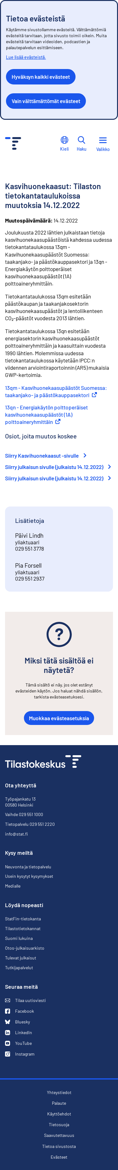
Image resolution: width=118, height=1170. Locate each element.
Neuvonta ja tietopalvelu (28, 866)
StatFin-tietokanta (23, 919)
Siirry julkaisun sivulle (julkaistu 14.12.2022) (58, 467)
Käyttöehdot (59, 1114)
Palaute (59, 1103)
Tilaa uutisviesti (25, 1000)
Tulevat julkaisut (20, 957)
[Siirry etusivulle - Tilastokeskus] (13, 144)
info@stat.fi (16, 834)
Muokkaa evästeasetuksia (59, 718)
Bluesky (17, 1022)
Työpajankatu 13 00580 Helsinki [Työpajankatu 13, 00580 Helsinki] (20, 801)
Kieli (64, 144)
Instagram (20, 1054)
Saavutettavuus (59, 1135)
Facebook (19, 1011)
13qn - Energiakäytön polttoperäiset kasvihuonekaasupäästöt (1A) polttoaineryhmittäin (46, 414)
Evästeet (59, 1157)
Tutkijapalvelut (19, 967)
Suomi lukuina (19, 938)
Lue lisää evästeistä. (26, 57)
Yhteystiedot (59, 1092)
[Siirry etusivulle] (43, 762)
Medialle (12, 886)
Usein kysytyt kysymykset (29, 876)
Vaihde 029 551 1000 (24, 814)
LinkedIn (18, 1032)
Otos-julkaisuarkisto (24, 948)
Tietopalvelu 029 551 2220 (30, 824)
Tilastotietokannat (23, 928)
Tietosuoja (59, 1124)
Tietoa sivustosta (59, 1146)
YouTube (18, 1043)
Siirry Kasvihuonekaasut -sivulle (45, 455)
